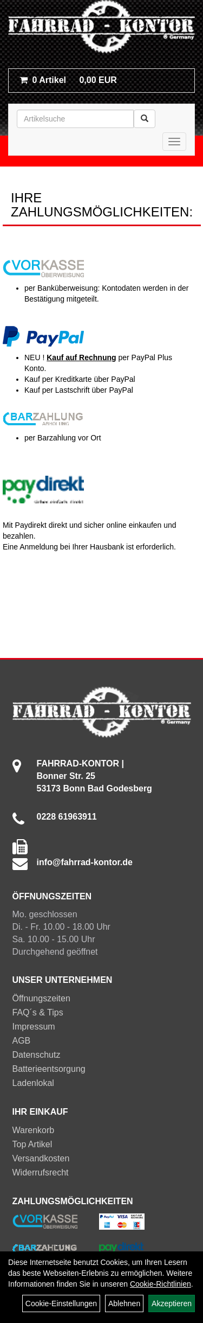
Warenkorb (33, 1130)
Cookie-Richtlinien (160, 1284)
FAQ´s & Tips (37, 1012)
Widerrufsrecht (40, 1172)
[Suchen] (144, 119)
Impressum (33, 1026)
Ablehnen (124, 1303)
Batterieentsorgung (49, 1068)
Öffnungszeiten (41, 998)
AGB (21, 1040)
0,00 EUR (68, 80)
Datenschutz (36, 1054)
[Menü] (174, 141)
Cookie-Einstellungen (61, 1303)
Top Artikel (32, 1144)
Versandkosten (41, 1158)
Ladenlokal (33, 1083)
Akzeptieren (172, 1303)
